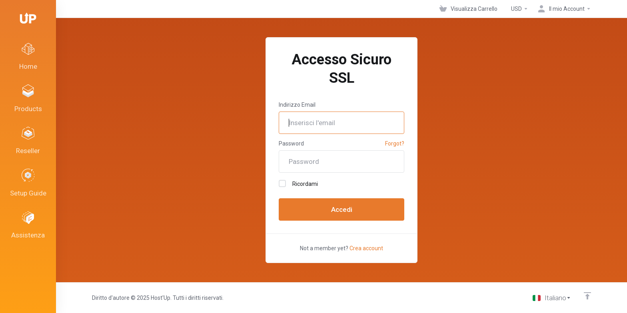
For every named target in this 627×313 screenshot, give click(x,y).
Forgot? (394, 143)
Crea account (366, 248)
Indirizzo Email (297, 105)
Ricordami (298, 183)
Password (291, 143)
